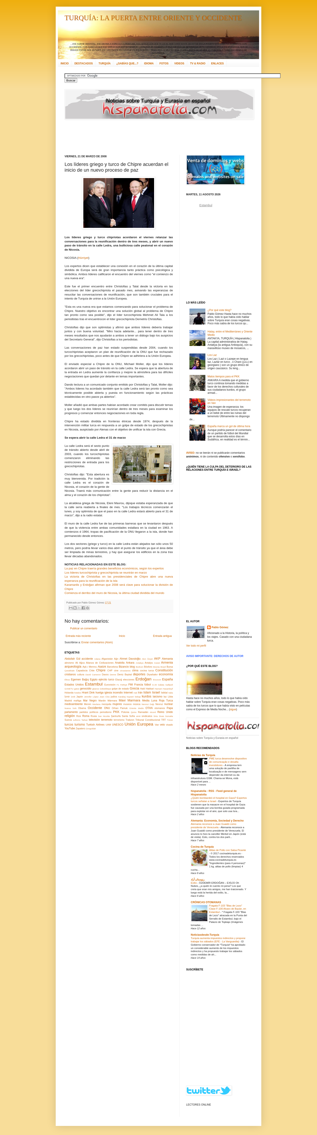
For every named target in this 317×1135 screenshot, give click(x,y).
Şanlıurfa (115, 716)
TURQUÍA (105, 63)
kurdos (146, 696)
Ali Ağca (80, 662)
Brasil (163, 667)
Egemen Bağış (80, 679)
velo (162, 724)
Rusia (94, 716)
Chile (92, 670)
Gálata (161, 685)
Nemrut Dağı (148, 704)
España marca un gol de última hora (229, 426)
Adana (97, 659)
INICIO (65, 63)
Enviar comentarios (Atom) (97, 642)
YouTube (70, 728)
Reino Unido (165, 712)
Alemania (167, 658)
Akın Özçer (147, 659)
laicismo (157, 696)
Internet (128, 692)
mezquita (106, 704)
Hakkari (150, 688)
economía (166, 674)
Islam (147, 692)
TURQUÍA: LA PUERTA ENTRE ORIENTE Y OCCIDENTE (153, 18)
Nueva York (70, 708)
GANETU (69, 689)
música (136, 704)
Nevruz (159, 704)
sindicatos (147, 716)
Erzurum (157, 679)
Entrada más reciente (78, 636)
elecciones (128, 679)
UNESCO (117, 724)
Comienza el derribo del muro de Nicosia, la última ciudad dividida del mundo (114, 593)
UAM (108, 724)
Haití (142, 688)
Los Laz (212, 355)
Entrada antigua (162, 636)
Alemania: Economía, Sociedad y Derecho (217, 820)
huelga (99, 692)
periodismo (106, 712)
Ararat (157, 663)
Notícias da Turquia (203, 755)
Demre (113, 674)
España (167, 679)
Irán (140, 692)
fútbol (147, 684)
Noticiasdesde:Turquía (205, 934)
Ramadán (143, 712)
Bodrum (139, 667)
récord (153, 712)
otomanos (160, 708)
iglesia (108, 692)
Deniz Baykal (124, 674)
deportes (139, 674)
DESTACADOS (83, 63)
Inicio (122, 636)
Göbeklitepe (105, 689)
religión (70, 716)
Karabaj (122, 696)
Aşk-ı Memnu (89, 666)
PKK (116, 712)
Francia (138, 684)
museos (127, 704)
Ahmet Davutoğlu (130, 658)
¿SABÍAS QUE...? (127, 63)
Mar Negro (90, 700)
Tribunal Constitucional (148, 719)
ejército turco (106, 679)
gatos (76, 689)
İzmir (67, 696)
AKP (157, 658)
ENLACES (217, 63)
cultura (80, 674)
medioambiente (74, 704)
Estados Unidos (74, 684)
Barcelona (112, 666)
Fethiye (123, 685)
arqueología (73, 666)
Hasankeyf (168, 689)
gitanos (95, 689)
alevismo (69, 662)
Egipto (93, 679)
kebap (138, 696)
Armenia (167, 662)
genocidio (85, 688)
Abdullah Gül (72, 658)
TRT (163, 719)
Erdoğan (144, 679)
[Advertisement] (153, 137)
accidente (87, 658)
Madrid (68, 700)
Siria (155, 716)
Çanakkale (69, 670)
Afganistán (107, 658)
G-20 (154, 685)
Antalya (149, 662)
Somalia (169, 716)
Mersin (87, 704)
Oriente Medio (136, 708)
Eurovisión (109, 684)
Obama (82, 708)
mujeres (117, 704)
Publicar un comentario (83, 628)
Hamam (158, 689)
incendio (118, 692)
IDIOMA (149, 63)
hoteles (77, 692)
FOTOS (163, 63)
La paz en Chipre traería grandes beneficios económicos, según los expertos (114, 568)
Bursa (170, 666)
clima (135, 670)
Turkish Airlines (95, 724)
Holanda (69, 692)
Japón (79, 696)
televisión (94, 719)
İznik (73, 696)
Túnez (170, 720)
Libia (170, 696)
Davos (105, 674)
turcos (69, 724)
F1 (118, 685)
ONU (107, 708)
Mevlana (96, 704)
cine (116, 670)
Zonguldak (91, 728)
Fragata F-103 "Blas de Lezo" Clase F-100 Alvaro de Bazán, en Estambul (227, 909)
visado (169, 724)
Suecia (68, 719)
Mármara (112, 700)
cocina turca (147, 670)
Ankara (130, 662)
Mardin (102, 700)
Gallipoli (169, 685)
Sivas (161, 716)
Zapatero (80, 728)
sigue (233, 709)
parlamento (71, 712)
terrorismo (119, 719)
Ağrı (116, 658)
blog (132, 666)
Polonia (125, 712)
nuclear (168, 704)
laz (165, 696)
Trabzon (130, 719)
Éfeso (67, 679)
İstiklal (164, 692)
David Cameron (93, 674)
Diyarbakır (152, 674)
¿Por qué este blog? (219, 310)
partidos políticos (88, 712)
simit (138, 716)
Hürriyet (83, 257)
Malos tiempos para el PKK (224, 376)
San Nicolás (104, 716)
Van (157, 724)
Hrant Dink (88, 692)
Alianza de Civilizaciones (100, 662)
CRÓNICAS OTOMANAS (206, 902)
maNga (77, 700)
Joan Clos (105, 696)
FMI (130, 684)
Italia (170, 692)
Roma (85, 716)
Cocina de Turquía (202, 846)
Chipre (100, 670)
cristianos (70, 674)
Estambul (94, 684)
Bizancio (124, 666)
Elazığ (118, 679)
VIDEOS (179, 63)
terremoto (106, 719)
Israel (156, 692)
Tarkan (84, 720)
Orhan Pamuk (120, 708)
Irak (135, 692)
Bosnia (156, 667)
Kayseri (130, 696)
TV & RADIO (197, 63)
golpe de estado (120, 688)
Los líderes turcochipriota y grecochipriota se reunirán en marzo (106, 572)
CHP (110, 670)
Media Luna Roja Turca (157, 700)
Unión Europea (138, 724)
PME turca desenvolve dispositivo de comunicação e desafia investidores (228, 761)
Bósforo (148, 666)
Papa (170, 708)
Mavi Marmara (129, 700)
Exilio (194, 882)
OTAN (149, 708)
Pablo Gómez (220, 627)
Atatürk (102, 666)
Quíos (134, 712)
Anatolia (119, 662)
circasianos (125, 670)
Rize (78, 716)
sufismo (76, 720)
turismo (79, 724)
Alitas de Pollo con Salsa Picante (227, 850)
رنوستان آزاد (197, 879)
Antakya (139, 663)
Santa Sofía (128, 716)
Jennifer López (91, 696)
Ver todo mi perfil (196, 645)
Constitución (164, 670)
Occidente (95, 708)
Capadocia (82, 670)
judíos (114, 696)
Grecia (134, 688)
